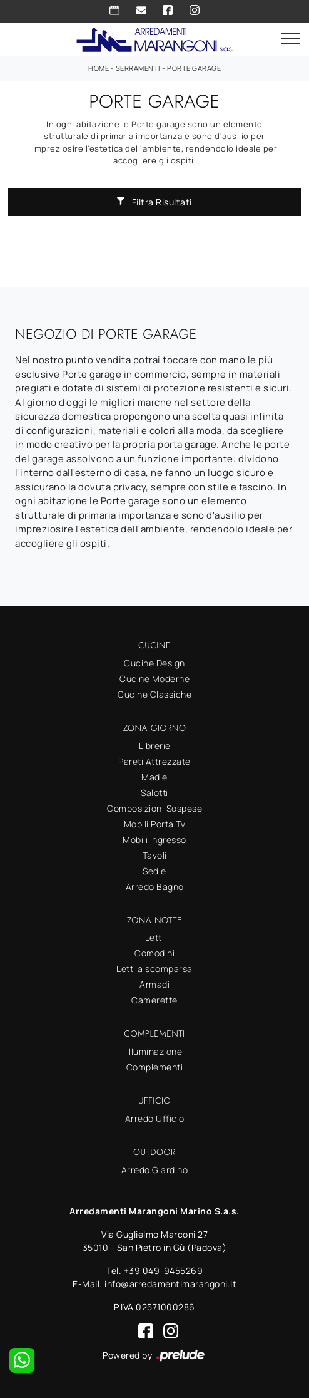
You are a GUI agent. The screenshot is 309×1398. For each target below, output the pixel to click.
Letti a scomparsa (154, 969)
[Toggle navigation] (290, 39)
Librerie (155, 746)
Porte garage (194, 68)
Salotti (154, 793)
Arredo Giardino (154, 1170)
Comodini (154, 953)
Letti (155, 937)
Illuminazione (155, 1051)
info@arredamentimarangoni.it (170, 1284)
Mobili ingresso (154, 840)
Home (98, 68)
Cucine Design (154, 663)
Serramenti (138, 68)
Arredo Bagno (155, 887)
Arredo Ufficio (155, 1118)
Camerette (154, 1000)
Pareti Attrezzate (154, 761)
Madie (154, 777)
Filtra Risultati (154, 202)
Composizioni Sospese (154, 808)
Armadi (154, 984)
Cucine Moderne (154, 679)
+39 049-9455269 (163, 1270)
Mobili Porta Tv (155, 824)
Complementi (154, 1067)
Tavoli (155, 855)
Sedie (154, 871)
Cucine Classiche (154, 694)
